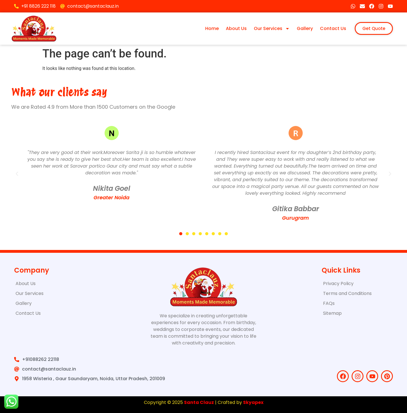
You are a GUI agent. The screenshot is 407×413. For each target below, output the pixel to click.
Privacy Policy (338, 283)
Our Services (272, 28)
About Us (236, 28)
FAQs (329, 303)
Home (212, 28)
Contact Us (333, 28)
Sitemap (332, 313)
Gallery (305, 28)
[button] (17, 174)
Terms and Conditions (347, 293)
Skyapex (253, 402)
